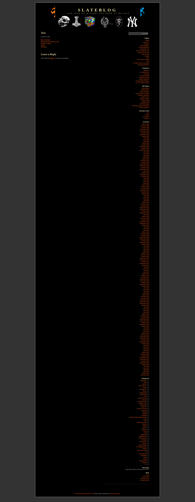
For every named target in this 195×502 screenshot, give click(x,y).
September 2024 (144, 150)
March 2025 (146, 143)
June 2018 (146, 248)
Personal (144, 429)
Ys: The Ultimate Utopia (142, 82)
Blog (144, 387)
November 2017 (144, 260)
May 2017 (146, 270)
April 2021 (146, 200)
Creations (146, 44)
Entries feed (146, 476)
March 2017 (146, 274)
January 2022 (145, 188)
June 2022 (146, 180)
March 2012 (146, 373)
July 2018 (146, 246)
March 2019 (146, 232)
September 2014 (144, 324)
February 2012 (145, 375)
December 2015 (144, 300)
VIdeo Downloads (144, 107)
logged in (53, 58)
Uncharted (143, 455)
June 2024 (146, 153)
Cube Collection (144, 45)
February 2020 (145, 218)
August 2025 (145, 136)
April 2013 (146, 350)
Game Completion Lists (142, 51)
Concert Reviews (144, 92)
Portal (145, 433)
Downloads (143, 405)
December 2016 (144, 279)
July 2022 (146, 178)
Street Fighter (143, 445)
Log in (147, 475)
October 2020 (145, 211)
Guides (145, 413)
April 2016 (146, 293)
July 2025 (146, 138)
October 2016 (145, 282)
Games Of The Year (143, 52)
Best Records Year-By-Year (50, 42)
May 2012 (146, 370)
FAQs (43, 45)
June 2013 (146, 347)
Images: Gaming (144, 98)
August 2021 (145, 193)
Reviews (44, 47)
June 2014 (146, 329)
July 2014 (146, 328)
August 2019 (145, 225)
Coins (145, 396)
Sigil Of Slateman (144, 79)
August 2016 (145, 286)
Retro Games (142, 438)
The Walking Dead (141, 447)
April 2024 (146, 157)
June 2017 (146, 268)
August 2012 (145, 364)
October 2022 (145, 176)
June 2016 (146, 289)
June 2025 (146, 139)
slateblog (97, 10)
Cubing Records (144, 49)
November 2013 (144, 338)
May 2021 (146, 199)
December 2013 (144, 336)
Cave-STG (146, 42)
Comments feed (144, 478)
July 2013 (146, 345)
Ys (146, 464)
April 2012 (146, 371)
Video (144, 457)
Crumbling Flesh (144, 72)
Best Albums (145, 88)
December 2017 (144, 258)
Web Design (143, 461)
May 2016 (146, 291)
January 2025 (145, 145)
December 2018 (144, 237)
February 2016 (145, 296)
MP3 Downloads (144, 104)
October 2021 (145, 192)
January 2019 (145, 235)
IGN (148, 113)
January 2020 (145, 220)
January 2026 (145, 127)
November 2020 (144, 209)
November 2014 (144, 321)
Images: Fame (145, 97)
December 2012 (144, 357)
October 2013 (145, 340)
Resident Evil (142, 436)
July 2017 (146, 267)
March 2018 (146, 253)
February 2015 (145, 315)
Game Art (143, 407)
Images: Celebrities (143, 95)
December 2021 (144, 190)
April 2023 (146, 171)
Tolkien (144, 448)
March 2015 (146, 314)
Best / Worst (142, 386)
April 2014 (146, 331)
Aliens (145, 382)
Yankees (146, 118)
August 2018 (145, 244)
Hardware (144, 415)
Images (147, 56)
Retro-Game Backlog (143, 59)
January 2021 (145, 206)
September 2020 (144, 213)
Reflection (143, 434)
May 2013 (146, 349)
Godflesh (144, 412)
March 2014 (146, 333)
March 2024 (146, 159)
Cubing (144, 400)
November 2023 (144, 166)
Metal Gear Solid (141, 422)
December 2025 (144, 129)
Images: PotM (145, 102)
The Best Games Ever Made (141, 63)
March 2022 (146, 185)
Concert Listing (46, 43)
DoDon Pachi (143, 403)
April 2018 (146, 251)
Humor (145, 419)
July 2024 (146, 152)
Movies (145, 424)
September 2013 (144, 342)
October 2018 (145, 241)
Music (144, 427)
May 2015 (146, 310)
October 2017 (145, 261)
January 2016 (145, 298)
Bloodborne (143, 389)
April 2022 (146, 183)
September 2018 (144, 242)
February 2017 (145, 275)
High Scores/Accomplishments (138, 417)
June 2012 (146, 368)
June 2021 (146, 197)
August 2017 (145, 265)
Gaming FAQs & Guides (142, 93)
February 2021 (145, 204)
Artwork (144, 384)
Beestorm (146, 70)
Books (145, 391)
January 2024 (145, 162)
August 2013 (145, 343)
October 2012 (145, 361)
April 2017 (146, 272)
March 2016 (146, 295)
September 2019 (144, 223)
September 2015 (144, 303)
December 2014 (144, 319)
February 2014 (145, 335)
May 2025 (146, 141)
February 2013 (145, 354)
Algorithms (143, 380)
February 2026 (145, 125)
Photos (145, 431)
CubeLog (146, 74)
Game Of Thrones (142, 408)
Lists (147, 58)
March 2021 (146, 202)
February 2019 (145, 234)
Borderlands (143, 393)
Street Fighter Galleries (142, 81)
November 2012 (144, 359)
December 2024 (144, 146)
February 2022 (145, 187)
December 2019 (144, 221)
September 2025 (144, 134)
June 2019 (146, 228)
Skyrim (145, 443)
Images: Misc (145, 100)
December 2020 (144, 207)
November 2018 (144, 239)
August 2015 (145, 305)
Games (144, 410)
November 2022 (144, 174)
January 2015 (145, 317)
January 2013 (145, 356)
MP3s (145, 426)
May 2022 (146, 181)
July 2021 (146, 195)
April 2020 (146, 214)
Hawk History (145, 54)
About (147, 40)
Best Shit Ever (45, 40)
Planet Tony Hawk (144, 77)
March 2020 (146, 216)
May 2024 (146, 155)
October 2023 (145, 167)
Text (148, 61)
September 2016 (144, 284)
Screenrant (146, 116)
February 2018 (145, 254)
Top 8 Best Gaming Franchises (140, 105)
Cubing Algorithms (144, 47)
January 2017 (145, 277)
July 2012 (146, 366)
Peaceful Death (145, 75)
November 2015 (144, 302)
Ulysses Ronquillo (115, 493)
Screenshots (143, 441)
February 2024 (145, 160)
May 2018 (146, 249)
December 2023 (144, 164)
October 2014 (145, 322)
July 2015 (146, 307)
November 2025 (144, 131)
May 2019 (146, 230)
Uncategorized (143, 454)
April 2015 (146, 312)
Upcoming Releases (143, 64)
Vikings (145, 459)
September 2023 (144, 169)
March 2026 (146, 124)
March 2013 (146, 352)
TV (146, 452)
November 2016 (144, 281)
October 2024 (145, 148)
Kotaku (147, 115)
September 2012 (144, 363)
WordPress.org (145, 480)
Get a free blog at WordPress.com (84, 493)
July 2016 (146, 288)
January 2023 (145, 173)
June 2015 (146, 309)
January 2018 (145, 256)
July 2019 (146, 227)
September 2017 (144, 263)
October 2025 (145, 132)
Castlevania (143, 394)
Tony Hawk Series (142, 450)
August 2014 (145, 326)
